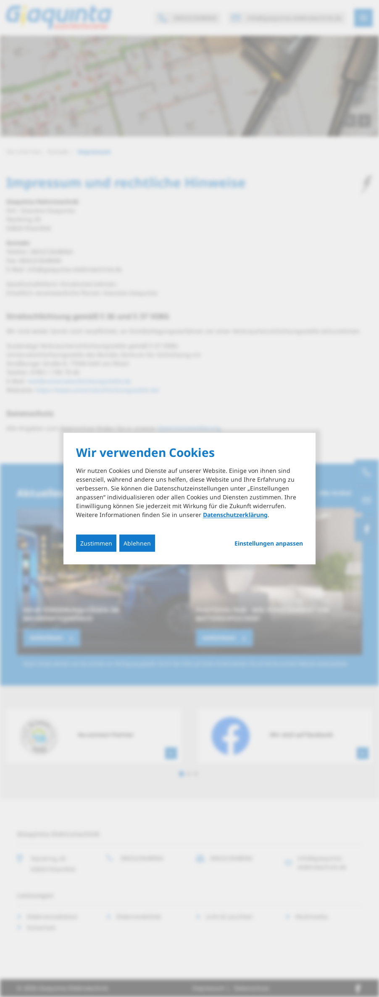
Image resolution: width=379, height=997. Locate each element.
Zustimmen (96, 543)
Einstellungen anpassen (268, 543)
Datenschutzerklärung (235, 514)
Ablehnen (137, 543)
